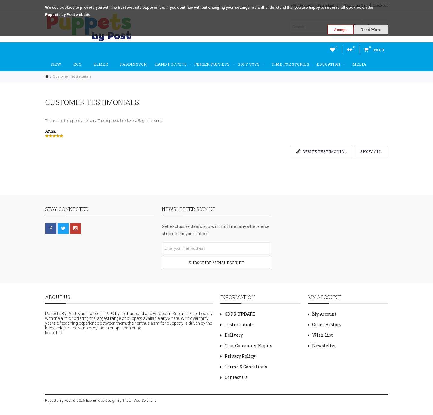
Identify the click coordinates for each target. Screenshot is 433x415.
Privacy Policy (240, 356)
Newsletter (324, 345)
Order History (327, 324)
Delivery (234, 335)
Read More (371, 29)
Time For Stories (290, 64)
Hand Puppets (173, 64)
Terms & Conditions (246, 367)
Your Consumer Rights (248, 345)
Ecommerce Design (101, 400)
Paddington (133, 64)
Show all (371, 151)
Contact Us (236, 377)
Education (331, 64)
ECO (77, 64)
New (56, 64)
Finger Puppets (214, 64)
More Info (54, 332)
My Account (324, 314)
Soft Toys (251, 64)
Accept (340, 29)
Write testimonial (321, 151)
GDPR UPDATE (240, 314)
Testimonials (239, 324)
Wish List (322, 335)
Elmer (101, 64)
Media (359, 64)
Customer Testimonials (72, 76)
